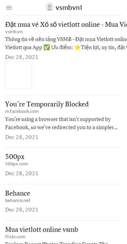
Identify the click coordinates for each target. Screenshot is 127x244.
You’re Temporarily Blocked (47, 104)
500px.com (16, 164)
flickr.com (15, 237)
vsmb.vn (14, 32)
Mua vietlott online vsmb (41, 230)
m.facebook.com (22, 111)
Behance (17, 193)
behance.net (17, 200)
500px (14, 157)
